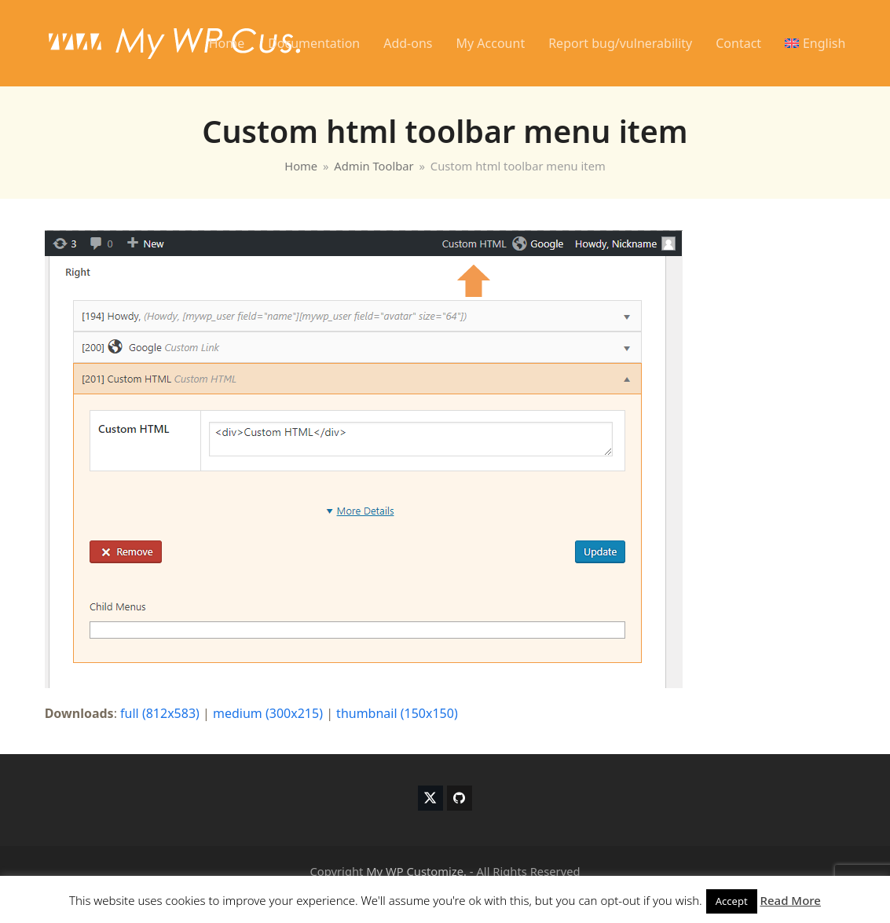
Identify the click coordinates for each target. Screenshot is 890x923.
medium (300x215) (268, 713)
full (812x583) (160, 713)
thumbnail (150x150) (397, 713)
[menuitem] (815, 43)
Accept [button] (732, 901)
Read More (790, 900)
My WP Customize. (416, 871)
